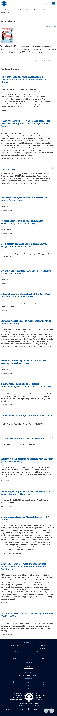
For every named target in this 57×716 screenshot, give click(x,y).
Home (2, 10)
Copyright (8, 709)
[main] (28, 319)
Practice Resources (42, 652)
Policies (35, 709)
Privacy (21, 709)
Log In (42, 658)
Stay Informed (11, 10)
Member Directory (14, 649)
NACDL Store (43, 649)
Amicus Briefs (14, 652)
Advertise (42, 645)
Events (14, 658)
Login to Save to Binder (45, 61)
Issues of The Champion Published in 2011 (41, 10)
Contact (49, 709)
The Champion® (22, 10)
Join (43, 655)
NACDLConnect (14, 645)
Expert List (14, 655)
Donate (28, 667)
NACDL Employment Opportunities (29, 675)
